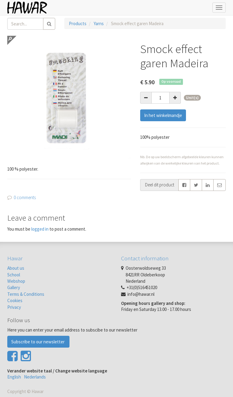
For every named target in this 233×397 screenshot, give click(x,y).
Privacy (14, 307)
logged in (40, 229)
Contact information (145, 258)
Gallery (13, 287)
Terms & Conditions (25, 294)
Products (77, 23)
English (14, 377)
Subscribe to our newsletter (38, 342)
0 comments (25, 197)
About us (15, 268)
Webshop (16, 281)
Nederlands (35, 377)
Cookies (14, 300)
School (13, 275)
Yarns (99, 23)
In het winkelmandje (163, 115)
